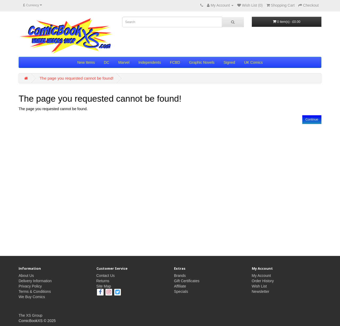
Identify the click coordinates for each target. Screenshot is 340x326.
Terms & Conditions (35, 291)
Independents (149, 62)
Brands (180, 275)
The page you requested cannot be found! (77, 78)
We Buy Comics (32, 297)
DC (106, 62)
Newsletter (260, 291)
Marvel (123, 62)
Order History (263, 281)
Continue (311, 119)
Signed (229, 62)
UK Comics (253, 62)
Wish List (259, 286)
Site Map (103, 286)
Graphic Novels (202, 62)
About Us (26, 275)
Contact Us (105, 275)
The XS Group (30, 315)
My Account (261, 275)
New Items (86, 62)
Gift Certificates (186, 281)
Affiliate (180, 286)
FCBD (175, 62)
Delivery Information (35, 281)
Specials (181, 291)
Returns (102, 281)
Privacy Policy (30, 286)
